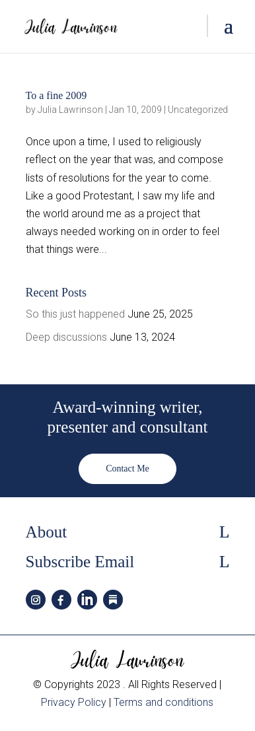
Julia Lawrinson (70, 109)
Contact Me (127, 468)
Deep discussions (66, 337)
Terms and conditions (163, 702)
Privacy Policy (73, 702)
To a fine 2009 (56, 95)
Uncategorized (198, 109)
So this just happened (75, 314)
